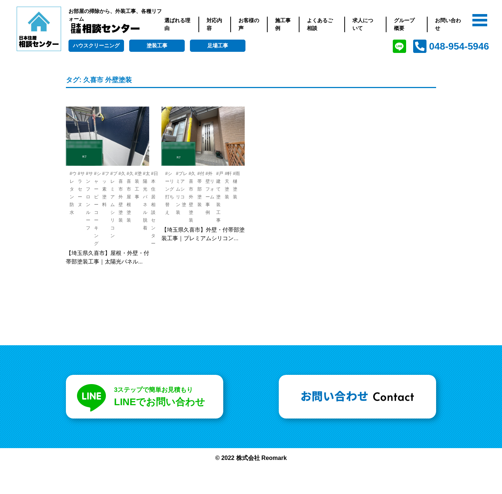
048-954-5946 (459, 46)
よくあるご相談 (320, 24)
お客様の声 (248, 24)
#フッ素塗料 (105, 189)
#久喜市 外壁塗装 (122, 197)
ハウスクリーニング (96, 45)
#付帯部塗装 (200, 189)
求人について (362, 24)
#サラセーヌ (81, 189)
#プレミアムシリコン (113, 204)
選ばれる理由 (177, 24)
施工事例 (283, 24)
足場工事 (217, 45)
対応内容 (214, 24)
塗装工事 (157, 45)
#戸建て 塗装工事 (219, 197)
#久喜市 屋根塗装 (130, 197)
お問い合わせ (448, 24)
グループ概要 (404, 24)
